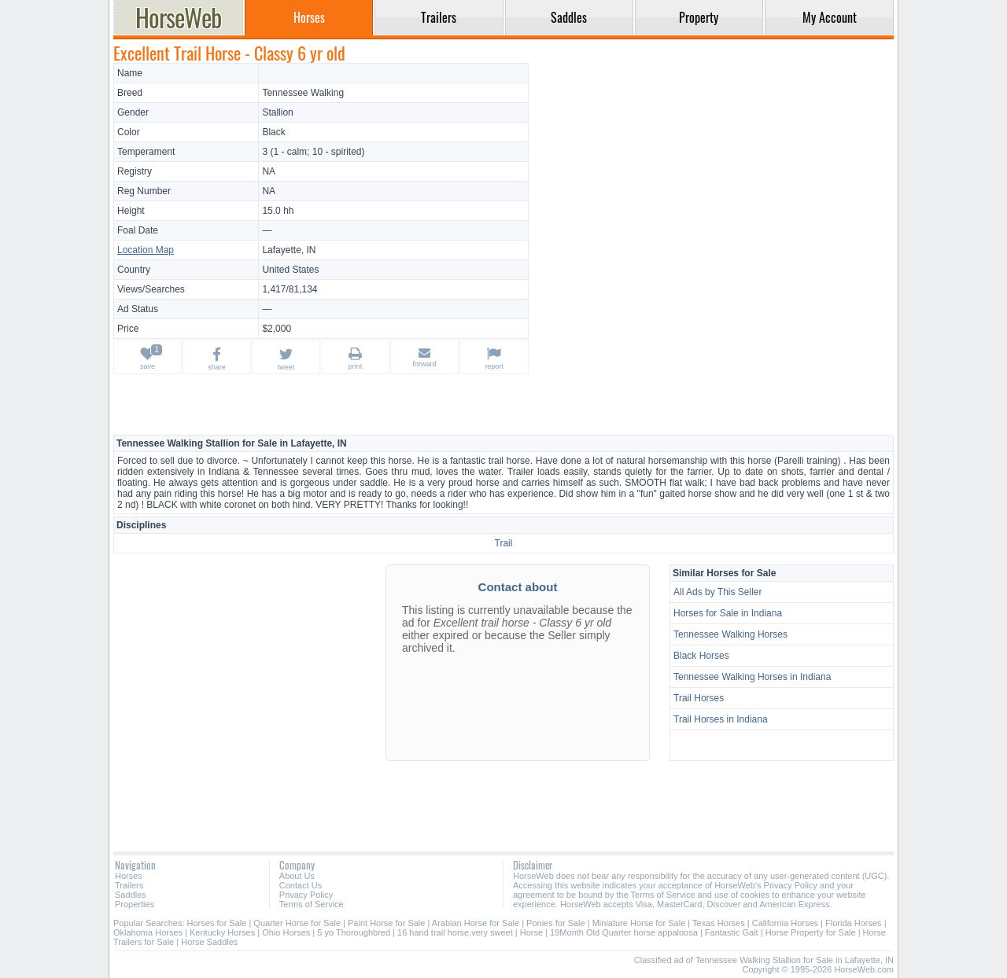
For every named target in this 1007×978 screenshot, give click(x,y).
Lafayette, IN (288, 250)
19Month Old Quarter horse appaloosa (625, 932)
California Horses (785, 923)
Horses (128, 876)
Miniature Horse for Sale (639, 923)
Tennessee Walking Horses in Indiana (752, 676)
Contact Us (300, 885)
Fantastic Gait (731, 932)
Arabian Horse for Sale (475, 923)
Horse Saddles (209, 942)
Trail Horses (698, 698)
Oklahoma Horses (148, 932)
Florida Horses (853, 923)
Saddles (130, 894)
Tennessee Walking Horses (730, 634)
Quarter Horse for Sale (297, 923)
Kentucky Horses (222, 932)
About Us (297, 876)
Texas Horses (718, 923)
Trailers (129, 885)
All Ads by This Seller (717, 591)
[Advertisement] (713, 173)
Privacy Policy (306, 894)
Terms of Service (311, 904)
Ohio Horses (286, 932)
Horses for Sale (217, 923)
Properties (134, 904)
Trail (504, 543)
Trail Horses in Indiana (720, 719)
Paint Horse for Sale (386, 923)
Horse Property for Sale (810, 932)
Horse (531, 932)
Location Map (145, 250)
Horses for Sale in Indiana (727, 613)
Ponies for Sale (555, 923)
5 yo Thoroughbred (353, 932)
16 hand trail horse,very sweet (455, 932)
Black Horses (701, 655)
